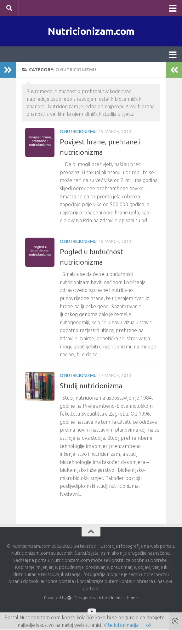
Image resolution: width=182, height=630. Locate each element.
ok (148, 625)
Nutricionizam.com (91, 31)
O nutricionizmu (78, 132)
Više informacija (121, 625)
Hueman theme (123, 599)
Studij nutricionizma (91, 387)
